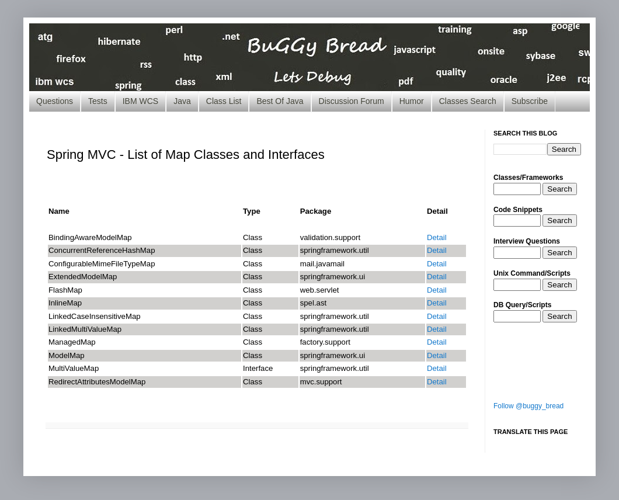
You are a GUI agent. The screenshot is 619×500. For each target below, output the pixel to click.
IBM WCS (140, 101)
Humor (411, 101)
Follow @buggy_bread (528, 406)
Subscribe (530, 101)
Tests (97, 101)
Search (559, 189)
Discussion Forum (351, 101)
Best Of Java (279, 101)
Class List (224, 101)
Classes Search (467, 101)
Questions (54, 101)
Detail (437, 237)
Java (182, 101)
